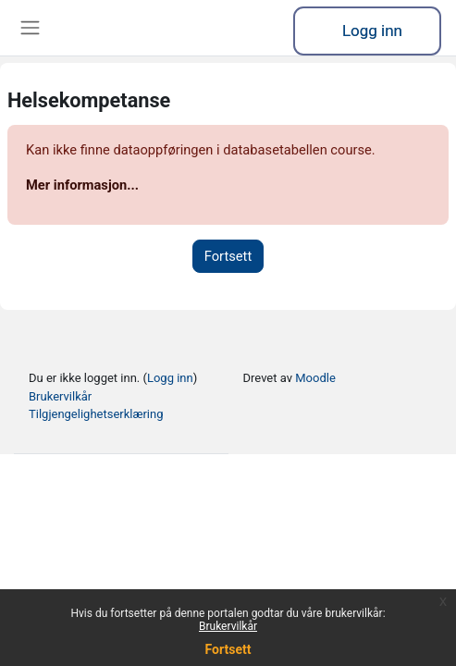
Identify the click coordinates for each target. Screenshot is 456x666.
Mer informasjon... (82, 185)
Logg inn (372, 30)
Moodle (315, 378)
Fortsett (228, 649)
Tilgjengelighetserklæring (96, 414)
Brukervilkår (228, 626)
